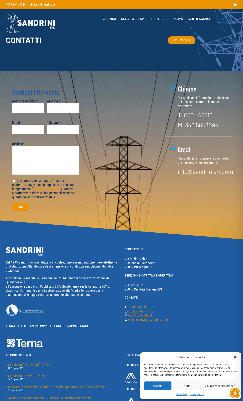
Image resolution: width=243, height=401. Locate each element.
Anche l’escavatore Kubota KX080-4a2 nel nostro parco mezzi (49, 398)
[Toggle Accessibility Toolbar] (235, 393)
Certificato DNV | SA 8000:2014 (29, 365)
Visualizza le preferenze (220, 385)
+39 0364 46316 (138, 307)
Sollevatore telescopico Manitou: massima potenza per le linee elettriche (56, 387)
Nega (187, 385)
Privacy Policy (197, 394)
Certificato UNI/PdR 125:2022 (28, 376)
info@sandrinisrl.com (42, 4)
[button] (235, 357)
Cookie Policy (182, 394)
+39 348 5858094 (140, 315)
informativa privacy (46, 189)
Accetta (157, 385)
